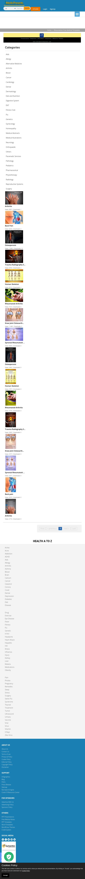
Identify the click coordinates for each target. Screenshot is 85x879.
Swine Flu (8, 699)
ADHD (7, 557)
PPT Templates (7, 822)
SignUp (52, 9)
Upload (35, 9)
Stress (7, 692)
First (42, 528)
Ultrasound (9, 714)
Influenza (8, 652)
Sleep (7, 689)
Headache (9, 637)
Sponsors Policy (7, 807)
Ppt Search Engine (8, 790)
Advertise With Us (8, 802)
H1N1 (7, 634)
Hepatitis (8, 643)
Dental (7, 593)
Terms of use (6, 754)
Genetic (8, 631)
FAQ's (3, 782)
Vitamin (8, 729)
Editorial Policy (7, 762)
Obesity (8, 670)
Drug (7, 612)
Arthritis (8, 566)
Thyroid (8, 705)
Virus (7, 726)
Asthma (8, 569)
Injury (7, 655)
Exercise (8, 615)
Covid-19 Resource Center (10, 792)
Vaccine (8, 720)
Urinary (8, 717)
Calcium (8, 578)
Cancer (7, 581)
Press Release (6, 785)
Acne (7, 550)
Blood (7, 572)
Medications (9, 667)
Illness (7, 649)
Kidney (7, 658)
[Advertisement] (42, 23)
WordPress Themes (8, 827)
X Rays (7, 732)
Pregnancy (9, 683)
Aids (6, 560)
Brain (7, 575)
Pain (6, 677)
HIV (6, 646)
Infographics (6, 777)
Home (49, 30)
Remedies (9, 686)
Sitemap (4, 787)
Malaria (8, 664)
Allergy (7, 563)
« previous (52, 528)
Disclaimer (5, 767)
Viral (6, 723)
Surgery (8, 695)
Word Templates (7, 825)
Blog (3, 779)
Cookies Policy (9, 865)
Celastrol (8, 584)
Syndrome (9, 702)
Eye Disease (9, 618)
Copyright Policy (7, 765)
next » (66, 528)
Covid (7, 590)
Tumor (7, 711)
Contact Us (5, 752)
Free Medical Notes (8, 819)
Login (45, 9)
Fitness (7, 624)
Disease (8, 605)
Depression (9, 596)
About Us (5, 749)
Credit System (6, 830)
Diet (6, 602)
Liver (7, 661)
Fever (7, 621)
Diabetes (8, 599)
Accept (5, 875)
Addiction (8, 553)
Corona (8, 587)
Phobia (7, 680)
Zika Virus (8, 735)
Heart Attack (10, 640)
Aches (7, 547)
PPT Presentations (8, 817)
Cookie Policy (6, 759)
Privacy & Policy (7, 757)
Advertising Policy (7, 805)
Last (74, 528)
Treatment (9, 708)
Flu (6, 628)
